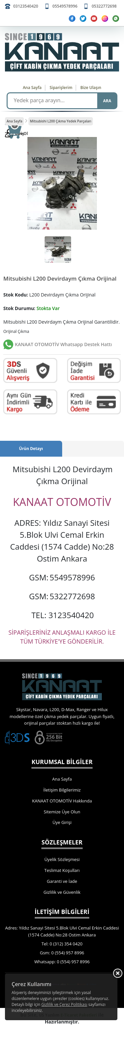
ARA (107, 101)
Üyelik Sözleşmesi (62, 859)
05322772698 (104, 6)
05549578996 (65, 6)
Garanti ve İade (62, 881)
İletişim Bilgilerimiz (62, 790)
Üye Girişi (62, 822)
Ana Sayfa (32, 87)
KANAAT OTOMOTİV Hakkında (62, 801)
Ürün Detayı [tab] (31, 448)
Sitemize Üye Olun (62, 812)
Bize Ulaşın (90, 87)
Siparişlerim (61, 87)
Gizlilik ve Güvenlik (62, 892)
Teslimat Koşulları (62, 870)
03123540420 (25, 6)
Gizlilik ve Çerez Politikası (64, 1004)
